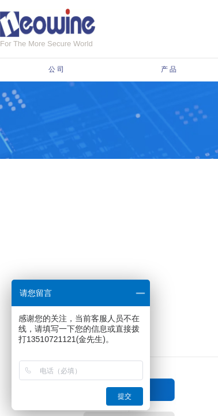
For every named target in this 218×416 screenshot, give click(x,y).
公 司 (56, 69)
